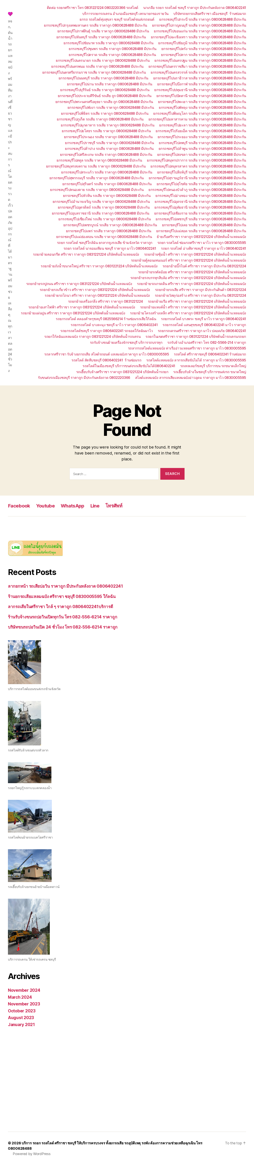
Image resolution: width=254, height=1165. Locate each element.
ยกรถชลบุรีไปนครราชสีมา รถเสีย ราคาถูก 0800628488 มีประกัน (197, 66)
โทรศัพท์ (113, 506)
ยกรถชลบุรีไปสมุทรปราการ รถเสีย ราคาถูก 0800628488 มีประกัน (196, 160)
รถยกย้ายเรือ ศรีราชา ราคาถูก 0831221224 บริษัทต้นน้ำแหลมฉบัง (197, 301)
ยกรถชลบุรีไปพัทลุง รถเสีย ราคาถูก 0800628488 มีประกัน (202, 107)
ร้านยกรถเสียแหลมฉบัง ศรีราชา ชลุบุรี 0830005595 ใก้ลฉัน (61, 596)
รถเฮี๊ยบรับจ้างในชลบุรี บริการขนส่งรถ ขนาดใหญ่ (209, 372)
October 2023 (22, 1010)
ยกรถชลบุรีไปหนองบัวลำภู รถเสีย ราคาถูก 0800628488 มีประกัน (197, 190)
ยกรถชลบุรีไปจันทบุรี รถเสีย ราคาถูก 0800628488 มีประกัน (101, 37)
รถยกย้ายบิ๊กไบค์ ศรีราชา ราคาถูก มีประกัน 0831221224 (204, 266)
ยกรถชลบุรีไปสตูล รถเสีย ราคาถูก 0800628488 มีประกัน (99, 160)
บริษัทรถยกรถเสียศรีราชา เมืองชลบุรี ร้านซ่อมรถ (209, 14)
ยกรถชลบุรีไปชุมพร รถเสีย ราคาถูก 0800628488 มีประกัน (112, 49)
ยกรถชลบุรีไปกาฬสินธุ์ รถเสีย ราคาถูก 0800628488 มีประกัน (103, 31)
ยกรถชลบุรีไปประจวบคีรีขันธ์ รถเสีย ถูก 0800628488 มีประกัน (104, 96)
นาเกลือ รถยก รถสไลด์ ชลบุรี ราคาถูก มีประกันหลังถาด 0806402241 (194, 8)
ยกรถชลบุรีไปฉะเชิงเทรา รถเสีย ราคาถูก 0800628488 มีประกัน (198, 37)
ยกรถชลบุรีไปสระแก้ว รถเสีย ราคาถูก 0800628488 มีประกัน (106, 172)
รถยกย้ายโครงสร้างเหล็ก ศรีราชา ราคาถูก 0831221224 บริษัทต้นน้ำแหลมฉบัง (188, 313)
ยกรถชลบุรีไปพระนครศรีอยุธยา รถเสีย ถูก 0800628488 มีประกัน (104, 102)
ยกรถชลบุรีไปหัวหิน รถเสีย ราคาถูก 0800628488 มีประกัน (107, 196)
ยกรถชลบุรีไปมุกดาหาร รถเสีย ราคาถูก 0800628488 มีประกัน (107, 125)
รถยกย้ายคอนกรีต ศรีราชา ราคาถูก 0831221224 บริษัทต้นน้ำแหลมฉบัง (86, 254)
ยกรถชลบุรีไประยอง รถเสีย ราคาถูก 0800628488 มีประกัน (202, 137)
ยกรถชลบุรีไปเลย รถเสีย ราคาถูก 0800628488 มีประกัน (204, 225)
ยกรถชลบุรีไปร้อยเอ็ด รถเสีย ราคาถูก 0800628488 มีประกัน (201, 131)
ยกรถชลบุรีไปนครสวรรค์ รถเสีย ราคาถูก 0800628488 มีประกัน (198, 72)
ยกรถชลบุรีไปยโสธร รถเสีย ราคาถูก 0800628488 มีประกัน (106, 131)
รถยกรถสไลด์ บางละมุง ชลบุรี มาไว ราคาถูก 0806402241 (114, 325)
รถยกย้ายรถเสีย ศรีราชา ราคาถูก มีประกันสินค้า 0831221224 (200, 290)
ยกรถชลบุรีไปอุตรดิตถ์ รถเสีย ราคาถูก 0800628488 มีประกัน (104, 207)
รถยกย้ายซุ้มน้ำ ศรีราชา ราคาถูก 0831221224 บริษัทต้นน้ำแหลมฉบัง (195, 254)
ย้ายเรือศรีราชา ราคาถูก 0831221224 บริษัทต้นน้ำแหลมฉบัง (201, 237)
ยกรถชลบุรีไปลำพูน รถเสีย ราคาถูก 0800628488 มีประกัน (202, 148)
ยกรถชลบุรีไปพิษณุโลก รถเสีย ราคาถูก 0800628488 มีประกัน (199, 113)
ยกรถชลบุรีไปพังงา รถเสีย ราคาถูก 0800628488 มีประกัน (110, 107)
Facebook (19, 506)
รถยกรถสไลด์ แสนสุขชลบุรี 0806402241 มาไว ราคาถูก (204, 325)
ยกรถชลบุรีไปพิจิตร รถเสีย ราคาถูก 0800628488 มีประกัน (104, 113)
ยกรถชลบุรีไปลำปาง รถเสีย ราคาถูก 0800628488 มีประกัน (109, 148)
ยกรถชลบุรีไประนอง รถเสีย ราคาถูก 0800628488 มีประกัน (108, 137)
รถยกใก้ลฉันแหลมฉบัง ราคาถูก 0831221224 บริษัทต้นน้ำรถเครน (92, 336)
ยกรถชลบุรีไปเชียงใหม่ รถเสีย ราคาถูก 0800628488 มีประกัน (104, 219)
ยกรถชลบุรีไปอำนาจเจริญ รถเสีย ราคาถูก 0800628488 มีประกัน (101, 201)
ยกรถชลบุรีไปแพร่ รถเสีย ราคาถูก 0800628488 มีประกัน (108, 231)
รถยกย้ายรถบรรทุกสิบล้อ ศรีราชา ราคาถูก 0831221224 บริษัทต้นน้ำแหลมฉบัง (188, 278)
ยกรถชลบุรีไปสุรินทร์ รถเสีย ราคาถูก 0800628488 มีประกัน (107, 184)
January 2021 (21, 1024)
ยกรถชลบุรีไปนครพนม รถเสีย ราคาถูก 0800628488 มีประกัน (97, 66)
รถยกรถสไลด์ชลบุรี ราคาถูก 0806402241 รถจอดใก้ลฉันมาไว (106, 331)
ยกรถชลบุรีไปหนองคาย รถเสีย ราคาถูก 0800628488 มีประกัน (96, 190)
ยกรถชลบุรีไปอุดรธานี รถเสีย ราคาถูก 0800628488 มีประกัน (200, 201)
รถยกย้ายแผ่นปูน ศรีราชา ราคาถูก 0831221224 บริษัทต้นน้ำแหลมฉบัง (73, 313)
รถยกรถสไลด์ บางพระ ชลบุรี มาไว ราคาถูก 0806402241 (203, 319)
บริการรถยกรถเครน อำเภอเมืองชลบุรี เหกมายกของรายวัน (125, 14)
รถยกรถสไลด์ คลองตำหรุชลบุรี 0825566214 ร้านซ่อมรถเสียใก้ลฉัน (106, 319)
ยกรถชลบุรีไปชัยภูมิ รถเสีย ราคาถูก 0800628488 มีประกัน (202, 43)
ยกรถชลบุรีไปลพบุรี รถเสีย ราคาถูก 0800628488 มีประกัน (202, 143)
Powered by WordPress (32, 1154)
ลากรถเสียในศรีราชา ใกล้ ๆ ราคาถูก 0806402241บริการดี (60, 606)
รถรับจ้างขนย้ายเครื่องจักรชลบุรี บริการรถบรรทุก (126, 342)
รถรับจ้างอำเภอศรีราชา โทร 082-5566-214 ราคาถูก (206, 342)
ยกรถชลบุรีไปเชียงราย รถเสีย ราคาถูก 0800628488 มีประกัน (200, 213)
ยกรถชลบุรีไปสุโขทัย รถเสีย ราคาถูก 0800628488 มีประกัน (201, 184)
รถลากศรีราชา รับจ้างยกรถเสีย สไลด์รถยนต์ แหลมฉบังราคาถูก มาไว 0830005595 (106, 354)
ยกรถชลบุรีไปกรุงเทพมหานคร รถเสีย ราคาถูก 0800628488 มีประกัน (95, 25)
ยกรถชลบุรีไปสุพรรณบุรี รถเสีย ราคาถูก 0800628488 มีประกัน (96, 178)
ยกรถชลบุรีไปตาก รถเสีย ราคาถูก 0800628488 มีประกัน (203, 55)
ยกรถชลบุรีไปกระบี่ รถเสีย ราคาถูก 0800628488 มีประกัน (202, 19)
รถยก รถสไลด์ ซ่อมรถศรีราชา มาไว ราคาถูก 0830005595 (201, 243)
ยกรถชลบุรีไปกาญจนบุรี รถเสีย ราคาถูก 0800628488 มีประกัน (199, 25)
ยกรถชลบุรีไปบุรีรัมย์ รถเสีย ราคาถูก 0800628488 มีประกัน (104, 90)
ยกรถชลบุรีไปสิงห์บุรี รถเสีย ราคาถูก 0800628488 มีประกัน (201, 172)
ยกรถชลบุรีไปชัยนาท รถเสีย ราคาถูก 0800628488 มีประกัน (108, 43)
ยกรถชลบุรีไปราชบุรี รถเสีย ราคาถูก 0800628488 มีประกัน (109, 143)
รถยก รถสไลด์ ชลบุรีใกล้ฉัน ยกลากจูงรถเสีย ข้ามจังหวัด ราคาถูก (104, 243)
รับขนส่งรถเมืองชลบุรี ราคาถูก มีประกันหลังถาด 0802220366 (84, 377)
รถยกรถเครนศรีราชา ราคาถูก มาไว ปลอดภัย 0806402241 (202, 331)
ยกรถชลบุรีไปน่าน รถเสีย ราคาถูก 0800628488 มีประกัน (109, 84)
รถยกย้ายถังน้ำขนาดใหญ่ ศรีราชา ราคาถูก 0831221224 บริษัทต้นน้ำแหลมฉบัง (99, 266)
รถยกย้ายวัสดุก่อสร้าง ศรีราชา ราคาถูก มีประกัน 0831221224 (200, 295)
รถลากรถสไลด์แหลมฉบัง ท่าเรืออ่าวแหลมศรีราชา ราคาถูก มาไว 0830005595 (187, 348)
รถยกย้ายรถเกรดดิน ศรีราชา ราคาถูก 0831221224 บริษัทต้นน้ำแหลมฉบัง (191, 284)
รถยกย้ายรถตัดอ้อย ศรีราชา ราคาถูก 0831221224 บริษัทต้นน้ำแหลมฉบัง (192, 272)
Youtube (45, 506)
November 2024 (24, 990)
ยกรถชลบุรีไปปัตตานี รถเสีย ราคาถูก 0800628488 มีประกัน (201, 96)
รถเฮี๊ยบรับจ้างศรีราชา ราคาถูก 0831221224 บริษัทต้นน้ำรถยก (122, 372)
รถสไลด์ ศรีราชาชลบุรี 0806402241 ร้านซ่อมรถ (210, 354)
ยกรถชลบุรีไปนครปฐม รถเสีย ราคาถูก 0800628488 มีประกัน (200, 60)
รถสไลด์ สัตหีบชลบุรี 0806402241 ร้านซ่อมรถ (106, 360)
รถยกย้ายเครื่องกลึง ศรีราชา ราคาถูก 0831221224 (105, 301)
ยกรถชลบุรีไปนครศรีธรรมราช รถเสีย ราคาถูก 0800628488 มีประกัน (94, 72)
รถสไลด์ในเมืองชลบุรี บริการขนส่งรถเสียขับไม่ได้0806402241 (129, 366)
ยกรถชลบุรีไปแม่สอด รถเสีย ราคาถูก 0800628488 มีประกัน (201, 231)
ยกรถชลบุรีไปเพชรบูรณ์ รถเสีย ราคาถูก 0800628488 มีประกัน (110, 225)
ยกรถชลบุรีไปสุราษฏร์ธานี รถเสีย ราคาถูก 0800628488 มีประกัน (197, 178)
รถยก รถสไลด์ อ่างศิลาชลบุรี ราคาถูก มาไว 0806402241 (203, 248)
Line (94, 506)
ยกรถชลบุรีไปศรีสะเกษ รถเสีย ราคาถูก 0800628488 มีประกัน (106, 154)
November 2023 (24, 1003)
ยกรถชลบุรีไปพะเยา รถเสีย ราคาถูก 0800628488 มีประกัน (202, 102)
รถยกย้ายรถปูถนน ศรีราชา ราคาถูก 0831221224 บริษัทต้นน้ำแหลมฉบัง (79, 284)
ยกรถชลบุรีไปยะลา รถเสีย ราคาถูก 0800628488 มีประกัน (202, 125)
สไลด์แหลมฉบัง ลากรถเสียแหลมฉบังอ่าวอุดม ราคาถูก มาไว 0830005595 (190, 377)
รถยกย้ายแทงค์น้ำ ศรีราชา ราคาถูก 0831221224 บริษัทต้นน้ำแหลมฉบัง (193, 307)
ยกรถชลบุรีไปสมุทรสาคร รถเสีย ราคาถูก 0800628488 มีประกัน (198, 166)
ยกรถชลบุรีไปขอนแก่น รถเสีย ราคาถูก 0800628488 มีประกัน (200, 31)
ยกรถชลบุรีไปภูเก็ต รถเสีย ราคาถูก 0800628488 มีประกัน (100, 119)
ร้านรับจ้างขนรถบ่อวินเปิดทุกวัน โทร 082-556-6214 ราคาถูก (62, 616)
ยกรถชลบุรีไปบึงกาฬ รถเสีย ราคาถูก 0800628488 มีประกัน (201, 84)
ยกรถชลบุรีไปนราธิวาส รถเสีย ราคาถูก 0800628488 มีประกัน (199, 78)
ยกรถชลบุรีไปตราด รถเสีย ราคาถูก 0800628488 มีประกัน (112, 55)
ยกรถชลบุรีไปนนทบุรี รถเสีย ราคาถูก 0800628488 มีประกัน (103, 78)
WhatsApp (72, 506)
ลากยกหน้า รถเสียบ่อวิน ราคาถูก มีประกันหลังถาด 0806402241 (65, 586)
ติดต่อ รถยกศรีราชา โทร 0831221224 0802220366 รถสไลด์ (92, 8)
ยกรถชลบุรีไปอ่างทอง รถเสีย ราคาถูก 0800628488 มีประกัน (200, 196)
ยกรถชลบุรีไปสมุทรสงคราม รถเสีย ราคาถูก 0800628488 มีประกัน (96, 166)
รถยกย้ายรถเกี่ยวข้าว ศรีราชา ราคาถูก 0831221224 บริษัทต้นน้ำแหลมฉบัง (95, 290)
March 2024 (20, 997)
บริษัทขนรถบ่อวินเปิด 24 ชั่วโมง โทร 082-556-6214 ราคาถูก (62, 627)
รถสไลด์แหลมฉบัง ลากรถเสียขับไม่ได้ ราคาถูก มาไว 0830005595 (196, 360)
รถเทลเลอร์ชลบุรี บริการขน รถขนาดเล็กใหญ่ (213, 366)
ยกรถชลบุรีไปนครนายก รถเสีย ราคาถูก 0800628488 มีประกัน (102, 60)
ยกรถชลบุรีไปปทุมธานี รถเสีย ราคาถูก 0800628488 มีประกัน (200, 90)
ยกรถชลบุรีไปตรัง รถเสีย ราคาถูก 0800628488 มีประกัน (203, 49)
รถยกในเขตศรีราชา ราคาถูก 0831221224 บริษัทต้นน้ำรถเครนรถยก (195, 336)
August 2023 (21, 1017)
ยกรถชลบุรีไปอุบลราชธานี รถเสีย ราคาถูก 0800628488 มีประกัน (100, 213)
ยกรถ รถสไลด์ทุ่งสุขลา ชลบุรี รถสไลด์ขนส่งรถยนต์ (117, 19)
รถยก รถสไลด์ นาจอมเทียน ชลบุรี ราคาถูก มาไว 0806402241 (110, 248)
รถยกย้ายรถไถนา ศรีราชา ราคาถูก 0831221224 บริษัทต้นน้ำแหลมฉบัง (97, 295)
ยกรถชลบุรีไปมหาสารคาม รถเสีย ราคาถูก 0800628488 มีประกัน (197, 119)
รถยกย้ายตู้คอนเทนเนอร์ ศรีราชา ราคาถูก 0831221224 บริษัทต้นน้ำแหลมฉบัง (188, 260)
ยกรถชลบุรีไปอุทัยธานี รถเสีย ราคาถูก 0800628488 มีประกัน (200, 207)
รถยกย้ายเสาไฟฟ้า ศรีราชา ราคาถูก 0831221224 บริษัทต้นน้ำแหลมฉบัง (81, 307)
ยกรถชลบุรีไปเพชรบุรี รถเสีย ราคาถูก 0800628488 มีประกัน (201, 219)
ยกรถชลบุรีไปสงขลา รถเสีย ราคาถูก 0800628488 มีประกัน (201, 154)
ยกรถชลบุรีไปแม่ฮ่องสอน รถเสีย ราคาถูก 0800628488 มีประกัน (104, 237)
